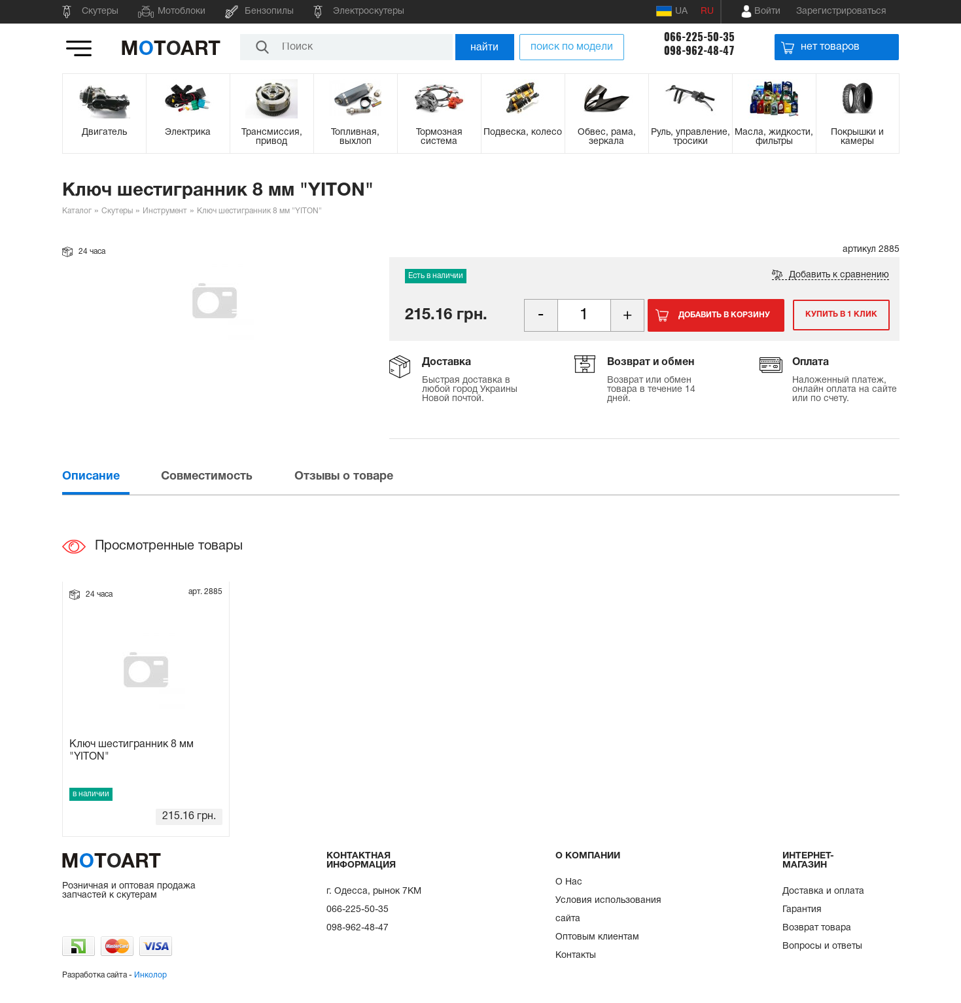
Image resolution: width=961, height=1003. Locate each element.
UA (672, 11)
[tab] (110, 476)
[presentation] (110, 476)
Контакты (575, 955)
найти (484, 46)
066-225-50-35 (699, 37)
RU (707, 11)
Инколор (150, 975)
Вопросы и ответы (822, 946)
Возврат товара (816, 928)
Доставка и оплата (823, 891)
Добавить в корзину (724, 315)
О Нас (568, 882)
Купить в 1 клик (839, 315)
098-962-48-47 (699, 51)
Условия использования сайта (608, 909)
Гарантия (802, 910)
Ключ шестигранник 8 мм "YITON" (131, 751)
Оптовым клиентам (597, 937)
